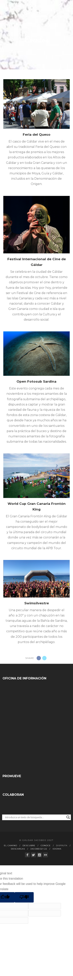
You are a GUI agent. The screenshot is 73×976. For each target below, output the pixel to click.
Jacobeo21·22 (38, 849)
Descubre (29, 845)
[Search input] (34, 817)
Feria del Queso (36, 134)
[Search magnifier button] (68, 817)
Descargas (18, 849)
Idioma (57, 849)
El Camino (10, 845)
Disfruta (61, 845)
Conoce (46, 845)
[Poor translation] (24, 897)
